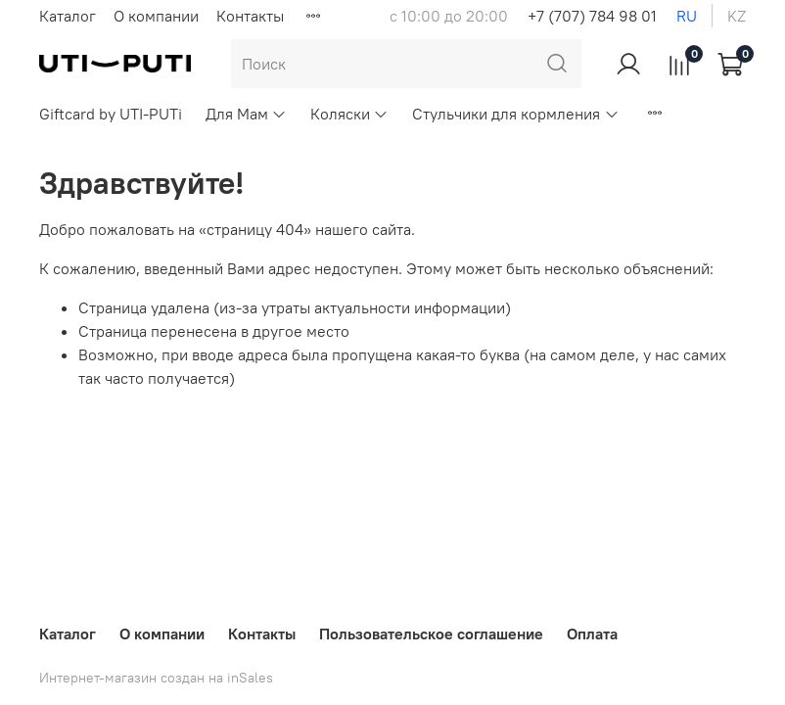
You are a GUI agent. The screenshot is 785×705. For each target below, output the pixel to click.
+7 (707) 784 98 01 (592, 15)
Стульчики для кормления (515, 113)
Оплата (592, 633)
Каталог (67, 15)
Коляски (349, 113)
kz (736, 15)
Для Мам (246, 113)
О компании (156, 15)
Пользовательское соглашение (431, 633)
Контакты (250, 15)
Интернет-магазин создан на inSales (156, 677)
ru (686, 15)
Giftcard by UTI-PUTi (110, 113)
